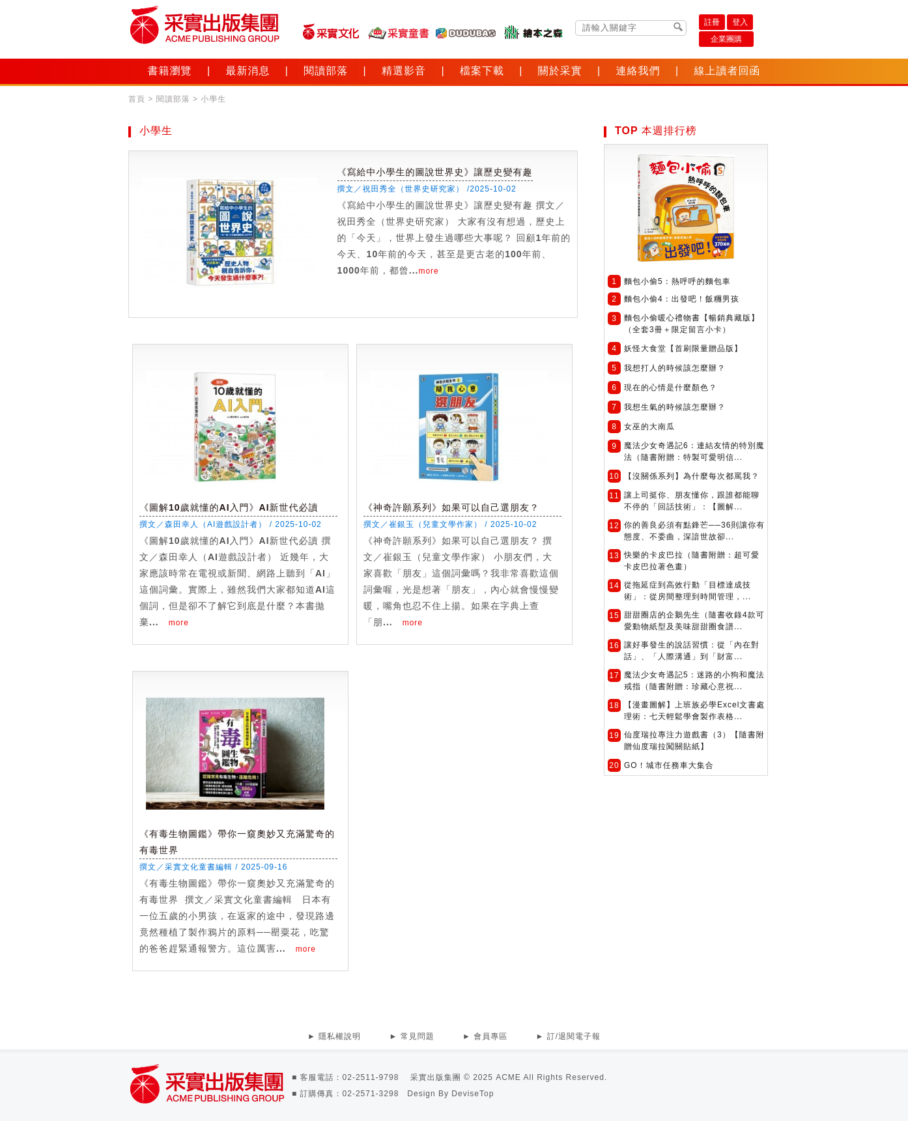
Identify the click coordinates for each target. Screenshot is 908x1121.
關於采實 (560, 70)
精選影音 (404, 70)
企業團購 (726, 39)
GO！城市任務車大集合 (669, 765)
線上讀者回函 (727, 70)
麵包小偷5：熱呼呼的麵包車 (677, 281)
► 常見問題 (411, 1036)
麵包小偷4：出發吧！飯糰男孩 (681, 299)
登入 (740, 22)
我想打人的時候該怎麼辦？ (675, 368)
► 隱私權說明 (334, 1036)
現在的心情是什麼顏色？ (670, 387)
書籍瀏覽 (170, 70)
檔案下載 (482, 70)
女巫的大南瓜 (649, 426)
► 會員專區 (484, 1036)
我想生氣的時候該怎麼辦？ (675, 407)
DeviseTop (472, 1093)
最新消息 (247, 70)
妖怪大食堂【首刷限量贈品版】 (683, 348)
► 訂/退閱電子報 (568, 1036)
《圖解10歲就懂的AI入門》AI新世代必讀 (229, 507)
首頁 (136, 99)
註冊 (712, 22)
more (428, 271)
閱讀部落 (326, 70)
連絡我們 (638, 70)
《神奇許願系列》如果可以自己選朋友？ (451, 507)
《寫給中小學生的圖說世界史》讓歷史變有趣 (435, 172)
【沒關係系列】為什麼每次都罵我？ (691, 476)
